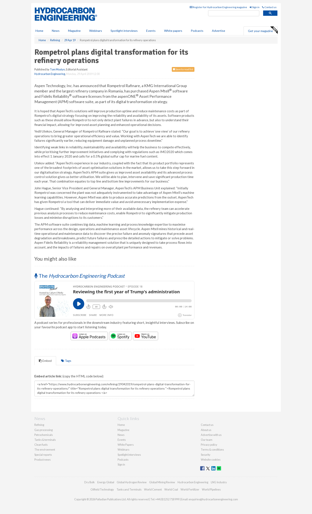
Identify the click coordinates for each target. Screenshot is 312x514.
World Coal (171, 489)
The (79, 276)
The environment (44, 449)
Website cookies (210, 459)
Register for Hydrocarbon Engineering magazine (218, 7)
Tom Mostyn (57, 69)
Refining (39, 424)
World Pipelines (211, 489)
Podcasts (197, 30)
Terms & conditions (212, 449)
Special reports (43, 454)
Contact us (269, 7)
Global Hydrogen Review (132, 482)
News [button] (56, 30)
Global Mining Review (162, 482)
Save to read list (183, 69)
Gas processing (43, 430)
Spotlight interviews (124, 30)
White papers (173, 30)
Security (205, 454)
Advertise (218, 30)
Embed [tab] (45, 360)
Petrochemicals (43, 435)
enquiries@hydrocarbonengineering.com (213, 499)
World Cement (153, 489)
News (121, 435)
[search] (233, 13)
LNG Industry (219, 482)
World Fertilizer (190, 489)
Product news (42, 459)
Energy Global (105, 482)
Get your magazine (262, 30)
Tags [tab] (66, 360)
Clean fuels (41, 444)
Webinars (95, 30)
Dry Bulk (89, 482)
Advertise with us (211, 435)
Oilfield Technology (102, 489)
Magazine (74, 30)
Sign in (255, 7)
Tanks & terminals (45, 439)
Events (151, 30)
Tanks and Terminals (129, 489)
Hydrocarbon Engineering (49, 74)
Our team (206, 439)
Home (39, 30)
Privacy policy (209, 444)
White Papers (126, 444)
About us (206, 430)
